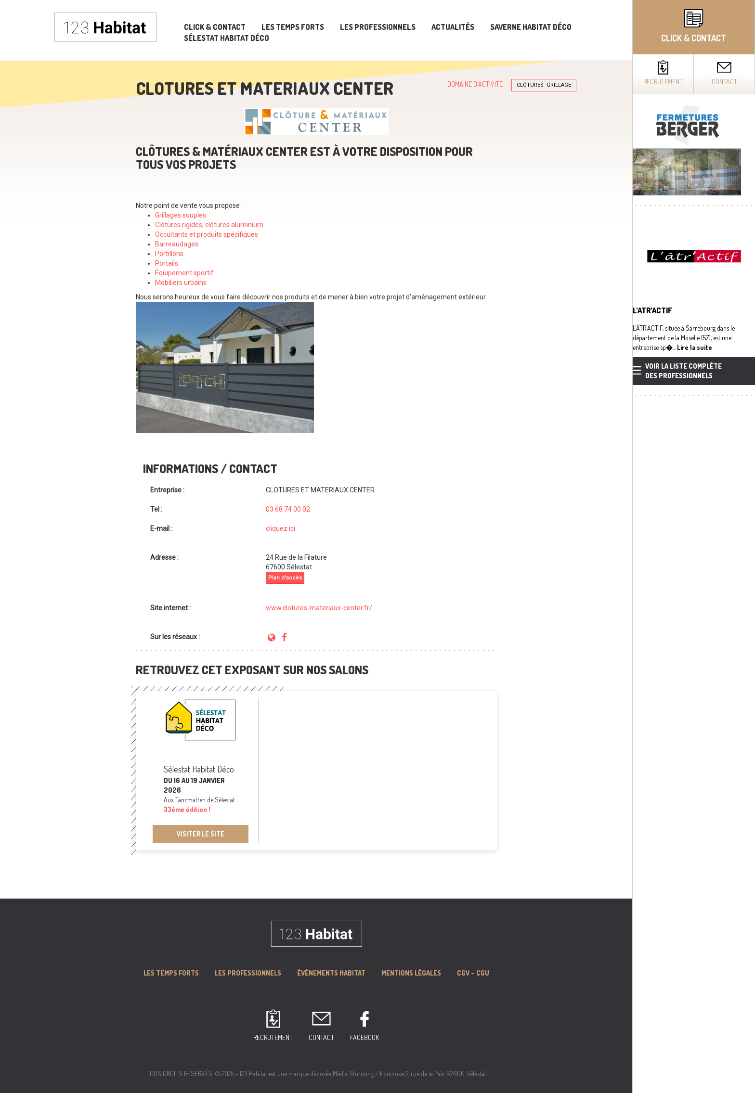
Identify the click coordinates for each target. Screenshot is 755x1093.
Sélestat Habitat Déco (226, 38)
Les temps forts (292, 27)
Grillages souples (180, 215)
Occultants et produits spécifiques (206, 234)
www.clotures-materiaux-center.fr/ (319, 608)
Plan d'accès (285, 578)
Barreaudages (177, 244)
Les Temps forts (171, 973)
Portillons (169, 253)
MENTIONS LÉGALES (411, 973)
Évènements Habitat (331, 973)
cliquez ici (280, 528)
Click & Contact (215, 27)
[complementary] (693, 546)
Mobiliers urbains (181, 282)
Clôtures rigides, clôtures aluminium (209, 225)
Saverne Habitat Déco (531, 27)
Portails (166, 263)
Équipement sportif (184, 273)
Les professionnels (378, 27)
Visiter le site (200, 834)
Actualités (452, 27)
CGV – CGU (473, 973)
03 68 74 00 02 (288, 509)
